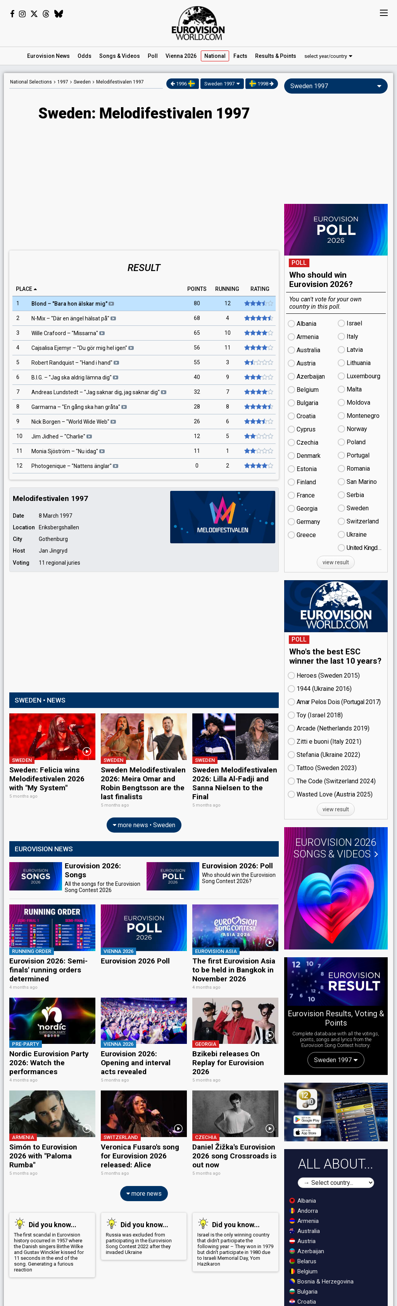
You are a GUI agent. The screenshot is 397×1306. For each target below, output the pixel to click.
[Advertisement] (144, 186)
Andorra (303, 1210)
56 (197, 348)
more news (144, 1180)
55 (197, 363)
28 (197, 407)
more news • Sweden (144, 822)
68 (197, 318)
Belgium (303, 1271)
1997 (62, 82)
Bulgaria (303, 1291)
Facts (240, 56)
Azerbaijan (306, 1251)
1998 (261, 83)
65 (197, 333)
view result (336, 562)
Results (275, 56)
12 (228, 304)
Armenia (304, 1220)
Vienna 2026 (181, 56)
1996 (183, 83)
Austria (302, 1241)
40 (197, 377)
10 (228, 333)
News (48, 56)
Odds (84, 56)
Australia (304, 1231)
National (215, 56)
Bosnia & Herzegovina (321, 1281)
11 (228, 348)
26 (197, 422)
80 (197, 304)
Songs (119, 56)
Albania (302, 1200)
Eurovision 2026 (335, 848)
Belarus (302, 1261)
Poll (153, 56)
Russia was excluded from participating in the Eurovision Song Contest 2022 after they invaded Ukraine (142, 1223)
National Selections (31, 82)
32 (197, 392)
